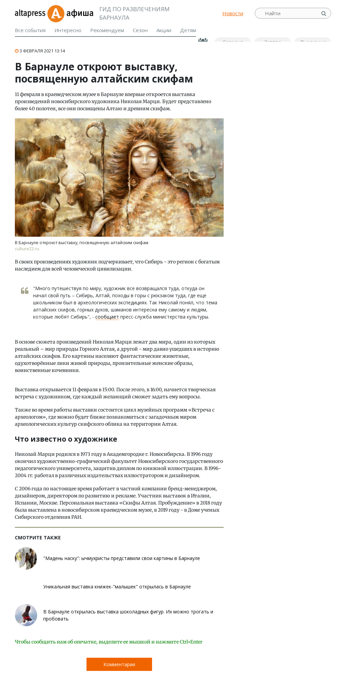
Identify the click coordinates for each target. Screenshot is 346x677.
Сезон (140, 30)
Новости (232, 13)
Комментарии (119, 664)
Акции (163, 30)
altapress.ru (31, 13)
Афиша (70, 13)
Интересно (67, 30)
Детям (188, 30)
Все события (30, 30)
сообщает (107, 316)
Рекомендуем (107, 30)
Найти (324, 13)
